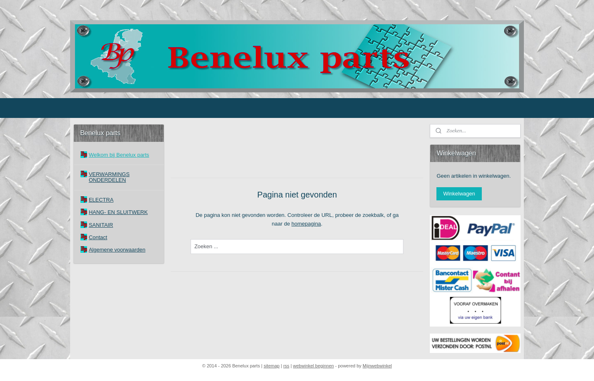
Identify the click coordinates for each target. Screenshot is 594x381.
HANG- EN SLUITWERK (118, 212)
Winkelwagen (459, 193)
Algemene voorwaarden (117, 250)
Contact (98, 237)
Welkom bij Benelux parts (119, 155)
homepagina (306, 224)
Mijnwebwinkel (377, 365)
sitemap (272, 365)
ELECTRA (101, 200)
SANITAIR (101, 225)
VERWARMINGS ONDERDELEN (109, 177)
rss (286, 365)
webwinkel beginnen (313, 365)
